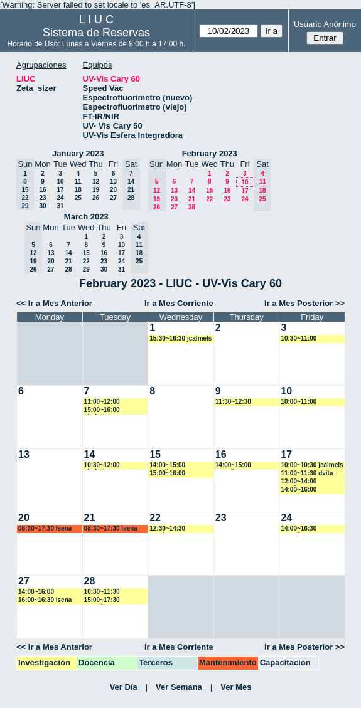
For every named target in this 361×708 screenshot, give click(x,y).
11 (78, 181)
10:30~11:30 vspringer (102, 592)
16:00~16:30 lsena (45, 599)
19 (95, 189)
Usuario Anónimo (325, 24)
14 (191, 190)
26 (95, 197)
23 (42, 197)
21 (191, 199)
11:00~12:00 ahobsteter (102, 402)
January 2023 (78, 153)
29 (86, 269)
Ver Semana (179, 687)
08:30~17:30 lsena (45, 528)
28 (191, 207)
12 (95, 181)
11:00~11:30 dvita (307, 473)
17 (60, 189)
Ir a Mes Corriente (178, 303)
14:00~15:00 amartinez (167, 466)
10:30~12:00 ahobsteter (102, 466)
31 (60, 206)
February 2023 (209, 153)
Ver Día (123, 687)
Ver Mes (235, 687)
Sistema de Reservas (96, 32)
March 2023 (86, 216)
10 (60, 181)
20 (113, 189)
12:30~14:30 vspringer (167, 529)
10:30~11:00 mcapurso (298, 339)
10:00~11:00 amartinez (298, 402)
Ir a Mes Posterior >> (304, 303)
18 (78, 189)
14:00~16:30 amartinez (298, 529)
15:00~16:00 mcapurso (167, 474)
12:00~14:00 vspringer (298, 482)
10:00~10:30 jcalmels (312, 465)
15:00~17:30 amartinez (102, 600)
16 (42, 189)
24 (60, 197)
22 (209, 199)
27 (113, 197)
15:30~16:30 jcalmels (180, 338)
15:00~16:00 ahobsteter (102, 410)
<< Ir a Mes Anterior (54, 303)
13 (113, 181)
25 (78, 197)
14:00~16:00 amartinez (298, 490)
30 (42, 206)
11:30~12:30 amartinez (233, 402)
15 (209, 190)
